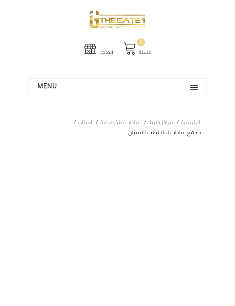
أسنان (85, 123)
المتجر (98, 48)
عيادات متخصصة (120, 123)
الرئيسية (190, 123)
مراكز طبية (161, 123)
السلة (137, 48)
